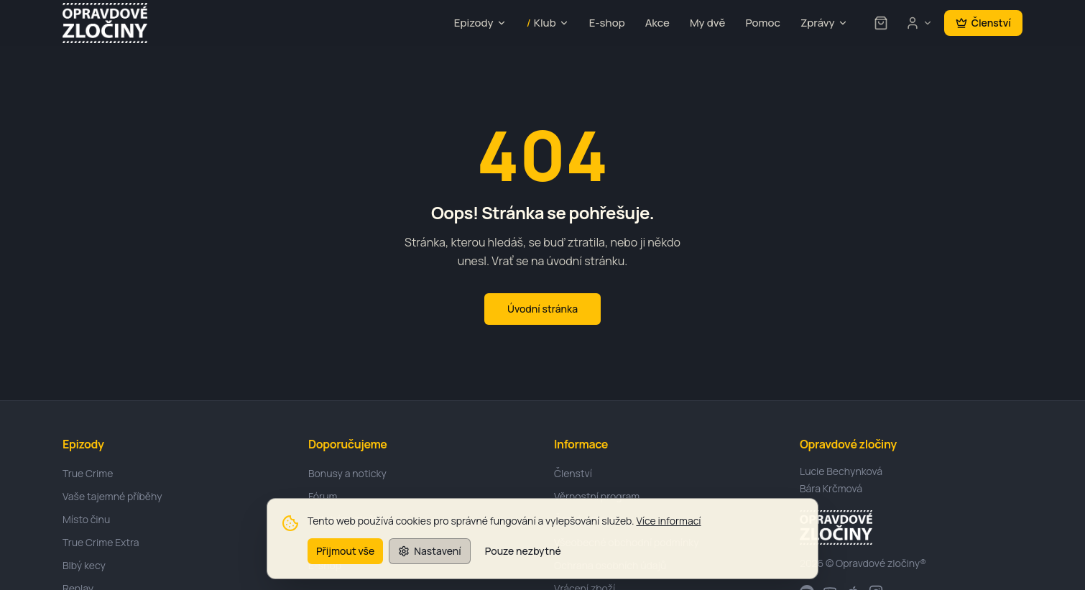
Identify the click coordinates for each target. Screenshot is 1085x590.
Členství (983, 22)
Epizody (480, 22)
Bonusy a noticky (347, 473)
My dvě (707, 22)
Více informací (668, 531)
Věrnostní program (597, 496)
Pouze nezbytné (523, 560)
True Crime (88, 473)
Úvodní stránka (542, 308)
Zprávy (824, 22)
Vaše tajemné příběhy (112, 496)
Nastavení (429, 560)
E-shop (607, 22)
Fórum (322, 496)
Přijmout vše (345, 560)
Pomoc (762, 22)
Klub (548, 23)
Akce (657, 22)
